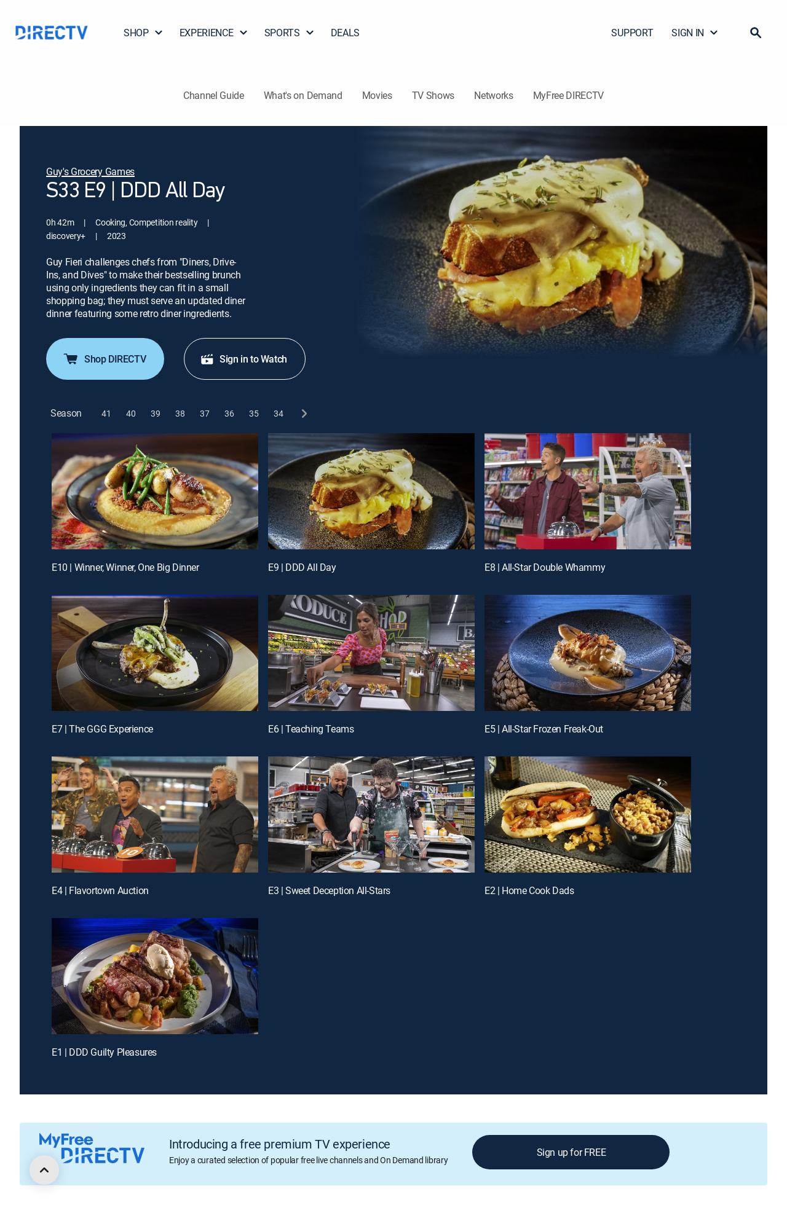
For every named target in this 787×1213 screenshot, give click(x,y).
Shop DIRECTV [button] (104, 358)
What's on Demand (303, 95)
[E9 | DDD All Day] (371, 491)
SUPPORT (632, 32)
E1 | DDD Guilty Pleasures (104, 1052)
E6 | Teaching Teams (311, 729)
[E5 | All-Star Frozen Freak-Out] (587, 653)
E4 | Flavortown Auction (100, 890)
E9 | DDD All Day (302, 567)
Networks (493, 95)
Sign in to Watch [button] (243, 358)
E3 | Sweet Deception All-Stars (329, 890)
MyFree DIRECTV (568, 95)
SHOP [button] (144, 32)
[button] (755, 32)
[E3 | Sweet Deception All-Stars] (371, 814)
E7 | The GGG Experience (102, 729)
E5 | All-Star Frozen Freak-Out (543, 729)
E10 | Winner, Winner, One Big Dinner (125, 567)
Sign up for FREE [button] (571, 1152)
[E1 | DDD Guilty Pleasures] (155, 976)
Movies (377, 95)
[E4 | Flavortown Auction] (155, 814)
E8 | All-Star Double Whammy (544, 567)
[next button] (303, 413)
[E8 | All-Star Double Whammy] (587, 491)
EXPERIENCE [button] (214, 32)
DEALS (345, 32)
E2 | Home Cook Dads (529, 890)
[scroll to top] (44, 1170)
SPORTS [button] (289, 32)
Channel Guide (213, 95)
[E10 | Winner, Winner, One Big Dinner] (155, 491)
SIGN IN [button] (695, 32)
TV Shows (433, 95)
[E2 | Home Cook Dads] (587, 814)
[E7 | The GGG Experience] (155, 653)
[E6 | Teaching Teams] (371, 653)
